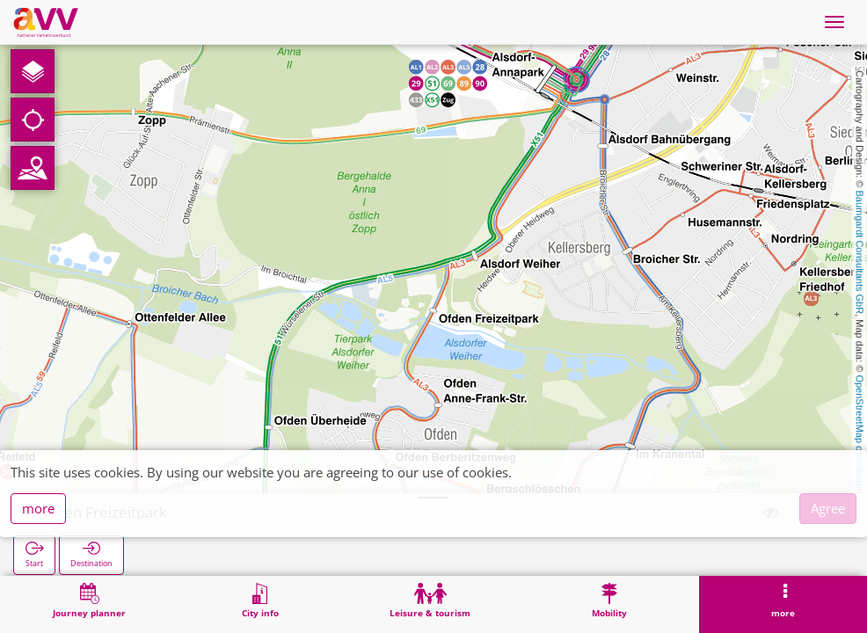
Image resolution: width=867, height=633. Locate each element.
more (38, 508)
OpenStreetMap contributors (860, 435)
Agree (828, 508)
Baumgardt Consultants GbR (860, 253)
